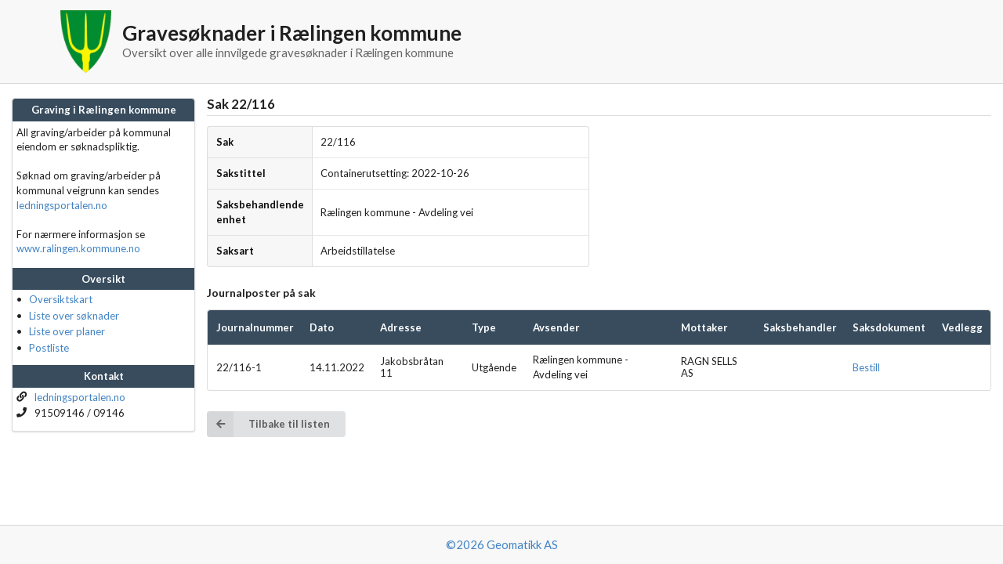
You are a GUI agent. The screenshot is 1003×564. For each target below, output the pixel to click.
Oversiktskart (60, 299)
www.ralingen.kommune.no (78, 248)
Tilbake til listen (268, 424)
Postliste (49, 348)
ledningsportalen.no (61, 205)
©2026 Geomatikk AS (502, 544)
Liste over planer (67, 331)
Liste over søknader (74, 315)
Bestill (866, 367)
